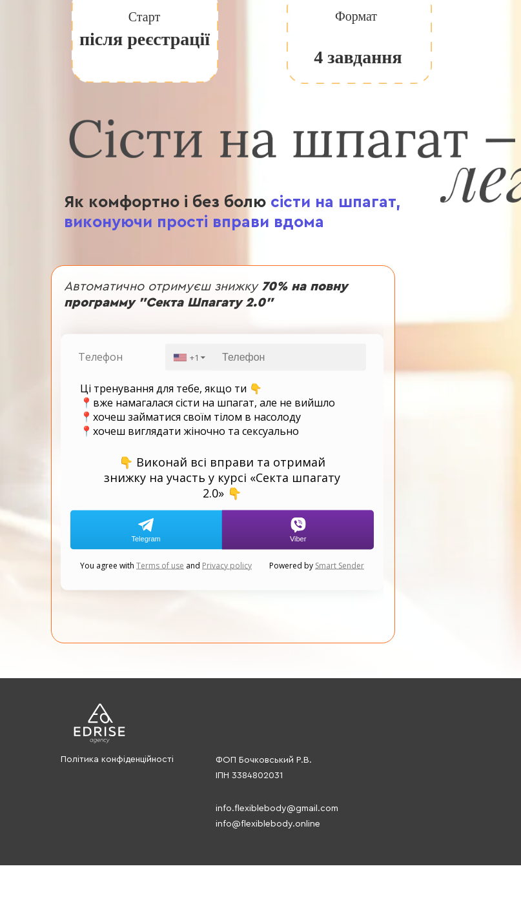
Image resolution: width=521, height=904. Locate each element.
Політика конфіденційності (117, 759)
